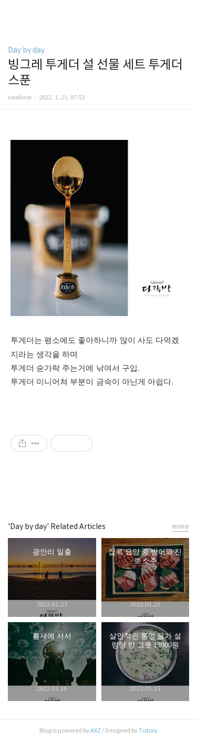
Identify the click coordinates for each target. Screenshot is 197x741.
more (180, 526)
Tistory (148, 730)
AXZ (95, 730)
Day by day (26, 50)
